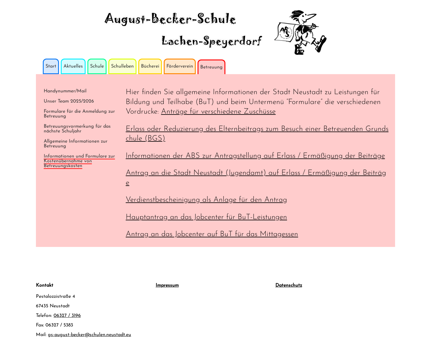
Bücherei (150, 66)
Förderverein (179, 66)
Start (50, 66)
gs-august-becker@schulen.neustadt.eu (89, 334)
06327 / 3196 (67, 315)
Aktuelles (73, 66)
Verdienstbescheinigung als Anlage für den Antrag (206, 200)
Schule (97, 66)
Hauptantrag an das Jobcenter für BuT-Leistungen (206, 217)
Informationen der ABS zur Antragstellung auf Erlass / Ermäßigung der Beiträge (255, 156)
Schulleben (122, 66)
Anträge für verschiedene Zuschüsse (218, 111)
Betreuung (211, 67)
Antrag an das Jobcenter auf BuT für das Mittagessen (212, 234)
